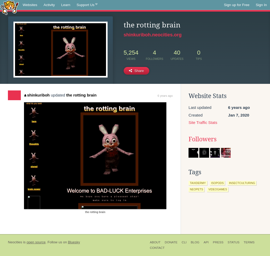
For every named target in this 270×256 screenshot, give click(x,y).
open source (36, 242)
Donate (171, 242)
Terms (249, 242)
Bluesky (74, 242)
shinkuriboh (37, 95)
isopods (217, 183)
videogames (217, 189)
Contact (157, 248)
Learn (65, 5)
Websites (30, 5)
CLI (184, 242)
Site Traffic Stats (203, 122)
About (155, 242)
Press (218, 242)
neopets (196, 189)
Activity (49, 5)
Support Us (87, 5)
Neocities (15, 242)
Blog (195, 242)
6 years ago (165, 95)
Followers (202, 139)
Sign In (261, 5)
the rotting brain (81, 95)
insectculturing (242, 183)
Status (233, 242)
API (206, 242)
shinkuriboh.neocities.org (153, 34)
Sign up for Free (236, 5)
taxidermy (198, 183)
